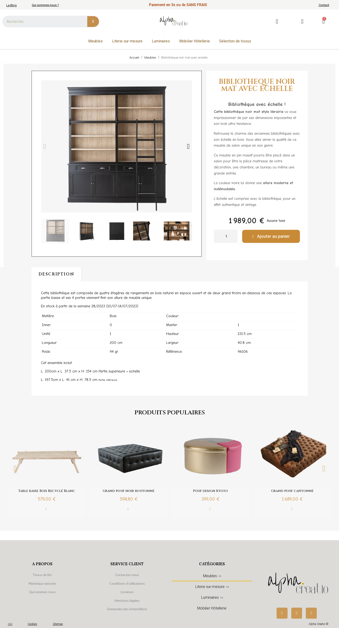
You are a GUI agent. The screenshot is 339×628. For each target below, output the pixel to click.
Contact (324, 5)
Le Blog (11, 5)
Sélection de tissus (235, 41)
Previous (15, 468)
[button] (45, 146)
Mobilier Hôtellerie (194, 41)
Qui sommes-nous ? (45, 5)
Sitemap (58, 624)
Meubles (95, 41)
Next (324, 468)
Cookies (32, 624)
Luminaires (161, 41)
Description (56, 274)
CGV (10, 624)
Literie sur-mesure (127, 41)
